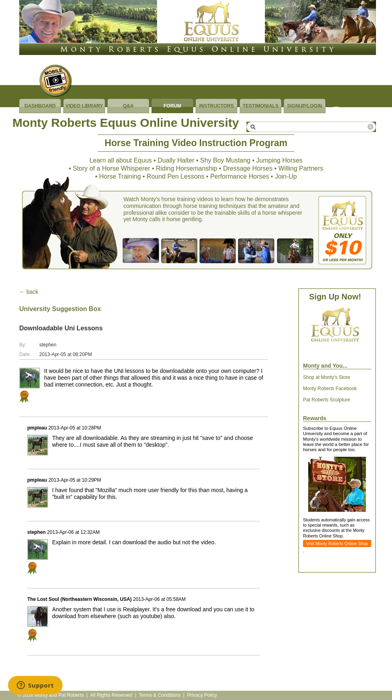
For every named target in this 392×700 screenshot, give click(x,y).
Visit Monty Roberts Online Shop (337, 543)
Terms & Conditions (159, 695)
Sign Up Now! (335, 296)
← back (28, 292)
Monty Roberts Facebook (330, 388)
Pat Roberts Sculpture (326, 400)
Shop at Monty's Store (326, 377)
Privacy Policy (202, 695)
